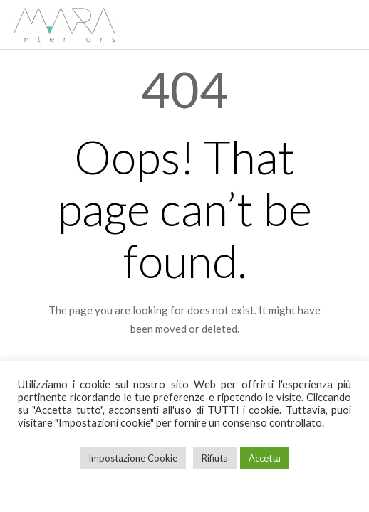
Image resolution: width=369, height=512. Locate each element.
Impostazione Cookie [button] (132, 458)
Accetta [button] (265, 458)
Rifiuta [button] (215, 458)
